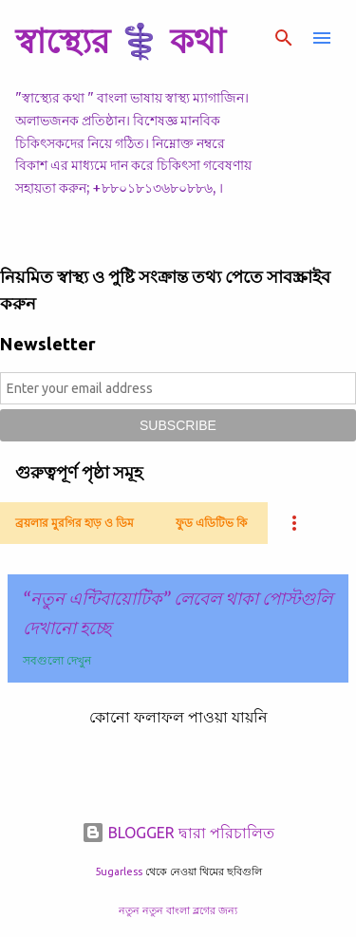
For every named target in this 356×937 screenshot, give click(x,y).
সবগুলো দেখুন (57, 660)
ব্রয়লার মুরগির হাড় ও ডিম (74, 522)
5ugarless (118, 871)
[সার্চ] (283, 38)
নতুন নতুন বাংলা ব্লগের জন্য (178, 910)
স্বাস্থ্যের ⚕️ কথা (120, 40)
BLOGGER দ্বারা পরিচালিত (178, 832)
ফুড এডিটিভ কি (211, 522)
